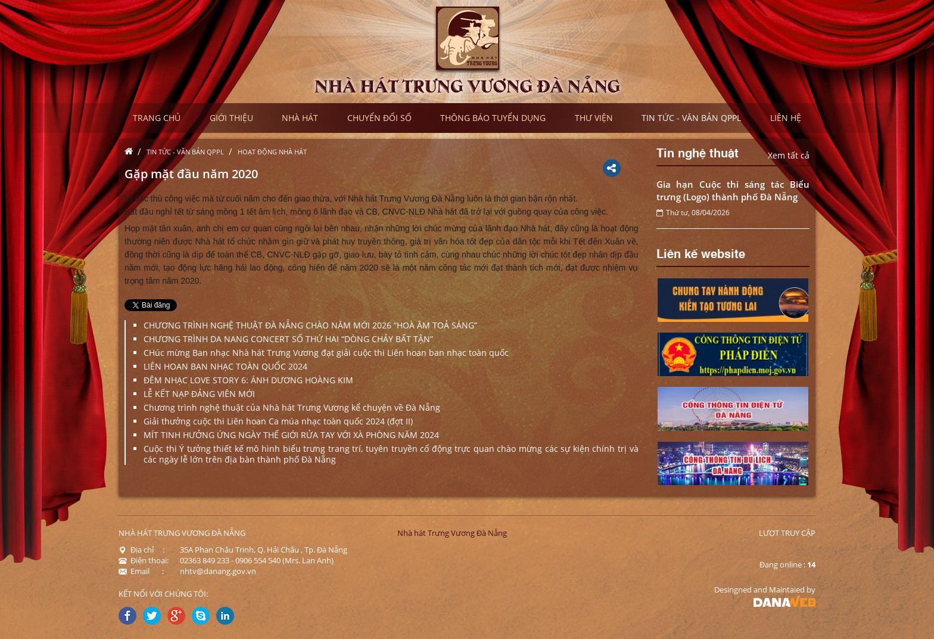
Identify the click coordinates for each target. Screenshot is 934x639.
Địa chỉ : (141, 549)
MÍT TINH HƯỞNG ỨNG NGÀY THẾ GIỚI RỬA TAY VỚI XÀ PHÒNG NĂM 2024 (291, 435)
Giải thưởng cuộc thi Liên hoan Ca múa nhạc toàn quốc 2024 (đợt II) (278, 421)
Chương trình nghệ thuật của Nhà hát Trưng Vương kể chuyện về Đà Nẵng (292, 407)
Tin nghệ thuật (697, 152)
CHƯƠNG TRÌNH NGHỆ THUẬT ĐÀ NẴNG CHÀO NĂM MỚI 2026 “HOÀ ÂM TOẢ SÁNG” (310, 325)
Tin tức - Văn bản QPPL (185, 151)
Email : (141, 571)
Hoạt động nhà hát (272, 151)
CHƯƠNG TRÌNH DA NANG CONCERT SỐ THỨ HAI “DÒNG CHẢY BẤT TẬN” (288, 339)
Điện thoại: (144, 560)
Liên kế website (700, 252)
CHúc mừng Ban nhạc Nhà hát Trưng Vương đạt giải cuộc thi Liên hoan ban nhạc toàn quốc (326, 352)
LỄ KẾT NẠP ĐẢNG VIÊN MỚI (199, 393)
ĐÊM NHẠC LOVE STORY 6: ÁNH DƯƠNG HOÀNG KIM (248, 380)
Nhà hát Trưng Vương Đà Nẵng (452, 533)
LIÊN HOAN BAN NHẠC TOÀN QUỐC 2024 (225, 366)
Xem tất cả (789, 155)
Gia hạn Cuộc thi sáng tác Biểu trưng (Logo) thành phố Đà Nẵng (733, 190)
